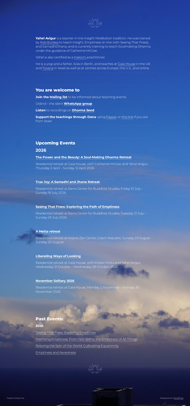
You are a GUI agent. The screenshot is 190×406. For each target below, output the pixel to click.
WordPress (178, 398)
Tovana (47, 68)
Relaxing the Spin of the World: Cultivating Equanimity (77, 346)
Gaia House (126, 64)
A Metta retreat (48, 231)
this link (127, 117)
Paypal (111, 117)
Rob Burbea (49, 42)
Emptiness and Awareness (56, 352)
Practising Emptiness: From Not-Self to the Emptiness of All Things (86, 339)
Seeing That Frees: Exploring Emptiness (66, 332)
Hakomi (80, 57)
